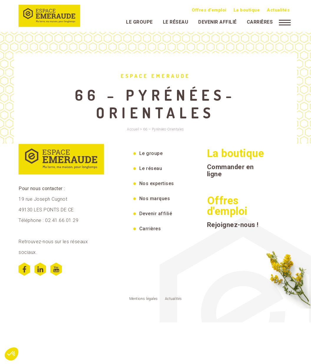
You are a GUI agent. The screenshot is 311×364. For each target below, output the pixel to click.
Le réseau (175, 21)
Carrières (260, 21)
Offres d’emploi (209, 9)
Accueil (133, 129)
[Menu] (284, 21)
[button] (11, 354)
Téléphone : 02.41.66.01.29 (48, 224)
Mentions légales (143, 302)
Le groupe (139, 21)
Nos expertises (156, 187)
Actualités (278, 9)
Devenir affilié (217, 21)
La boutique (247, 9)
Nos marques (154, 202)
